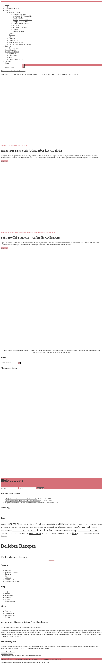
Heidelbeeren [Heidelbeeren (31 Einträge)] (74, 524)
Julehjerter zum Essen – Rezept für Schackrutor (21, 499)
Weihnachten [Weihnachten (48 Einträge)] (35, 533)
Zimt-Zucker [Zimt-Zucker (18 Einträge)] (80, 534)
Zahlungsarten (10, 601)
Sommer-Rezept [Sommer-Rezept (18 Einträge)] (10, 534)
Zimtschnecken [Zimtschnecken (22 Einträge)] (88, 534)
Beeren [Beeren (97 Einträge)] (12, 523)
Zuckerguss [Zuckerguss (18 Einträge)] (4, 536)
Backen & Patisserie (7, 232)
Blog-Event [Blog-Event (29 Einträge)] (30, 524)
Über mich (8, 611)
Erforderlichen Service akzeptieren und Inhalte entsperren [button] (21, 655)
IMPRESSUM (44, 659)
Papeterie (8, 597)
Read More (4, 161)
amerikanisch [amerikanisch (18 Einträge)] (4, 524)
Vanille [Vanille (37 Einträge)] (21, 533)
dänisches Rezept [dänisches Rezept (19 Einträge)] (46, 524)
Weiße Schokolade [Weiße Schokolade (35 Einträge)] (59, 533)
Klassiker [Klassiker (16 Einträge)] (100, 524)
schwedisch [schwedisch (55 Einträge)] (6, 530)
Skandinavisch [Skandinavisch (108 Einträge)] (45, 530)
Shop (6, 592)
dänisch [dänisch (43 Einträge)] (38, 524)
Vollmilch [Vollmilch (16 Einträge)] (27, 533)
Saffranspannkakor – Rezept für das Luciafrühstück (22, 501)
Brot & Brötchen (20, 232)
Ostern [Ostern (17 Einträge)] (31, 527)
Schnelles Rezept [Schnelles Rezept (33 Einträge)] (71, 527)
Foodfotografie (10, 613)
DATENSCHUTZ (55, 659)
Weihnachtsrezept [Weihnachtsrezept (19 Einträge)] (46, 534)
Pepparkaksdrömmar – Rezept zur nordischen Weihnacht (24, 502)
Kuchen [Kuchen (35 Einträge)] (4, 527)
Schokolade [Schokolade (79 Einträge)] (84, 527)
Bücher (7, 593)
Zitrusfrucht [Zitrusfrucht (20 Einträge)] (96, 534)
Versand (7, 599)
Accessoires (9, 595)
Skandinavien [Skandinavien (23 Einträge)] (32, 531)
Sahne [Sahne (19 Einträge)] (63, 527)
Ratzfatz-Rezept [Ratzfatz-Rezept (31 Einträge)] (47, 527)
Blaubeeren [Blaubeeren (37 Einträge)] (21, 524)
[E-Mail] (27, 488)
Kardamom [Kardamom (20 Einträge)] (94, 524)
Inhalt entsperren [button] (7, 654)
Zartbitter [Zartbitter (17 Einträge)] (69, 533)
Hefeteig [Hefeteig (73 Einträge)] (64, 523)
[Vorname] (9, 488)
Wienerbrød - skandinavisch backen (13, 71)
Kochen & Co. (5, 145)
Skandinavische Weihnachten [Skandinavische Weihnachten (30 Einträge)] (88, 531)
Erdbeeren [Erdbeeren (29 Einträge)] (55, 524)
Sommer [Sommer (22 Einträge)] (3, 534)
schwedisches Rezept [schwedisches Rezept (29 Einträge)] (19, 531)
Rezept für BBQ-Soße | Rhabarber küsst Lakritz (31, 150)
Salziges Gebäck (39, 232)
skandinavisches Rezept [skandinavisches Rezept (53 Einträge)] (66, 530)
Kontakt (7, 617)
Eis (6, 576)
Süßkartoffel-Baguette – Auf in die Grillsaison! (30, 237)
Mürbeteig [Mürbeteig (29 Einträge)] (25, 527)
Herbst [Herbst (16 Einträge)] (81, 524)
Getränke (8, 578)
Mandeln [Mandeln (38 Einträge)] (10, 527)
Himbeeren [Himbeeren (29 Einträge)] (87, 524)
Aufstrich (8, 570)
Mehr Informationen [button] (8, 652)
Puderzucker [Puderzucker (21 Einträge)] (37, 527)
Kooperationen (10, 615)
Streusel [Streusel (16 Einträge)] (16, 533)
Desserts (8, 574)
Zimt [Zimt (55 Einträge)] (74, 533)
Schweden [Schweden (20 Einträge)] (94, 527)
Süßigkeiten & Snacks (12, 581)
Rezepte (14, 145)
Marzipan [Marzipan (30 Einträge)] (18, 527)
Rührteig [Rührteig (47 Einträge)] (57, 527)
